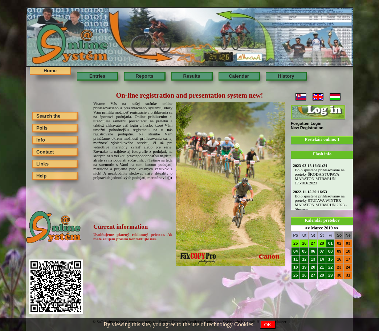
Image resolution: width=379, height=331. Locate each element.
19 (304, 267)
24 (348, 267)
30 (339, 275)
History (286, 76)
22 (330, 267)
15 (330, 259)
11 (295, 259)
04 (295, 251)
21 (321, 267)
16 (339, 259)
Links (42, 164)
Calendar (239, 76)
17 (348, 259)
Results (191, 76)
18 (295, 267)
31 (348, 275)
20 (313, 267)
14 (321, 259)
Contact (45, 152)
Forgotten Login (306, 123)
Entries (97, 76)
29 (330, 275)
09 (339, 251)
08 (330, 251)
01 (330, 243)
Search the (48, 116)
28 (321, 243)
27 (313, 243)
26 (304, 243)
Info (40, 140)
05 (304, 251)
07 (321, 251)
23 (339, 267)
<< (307, 228)
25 (295, 243)
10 (348, 251)
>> (336, 228)
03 (348, 243)
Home (50, 70)
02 (339, 243)
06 (313, 251)
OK (267, 324)
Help (41, 176)
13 (313, 259)
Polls (42, 128)
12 (304, 259)
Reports (144, 76)
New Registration (307, 128)
